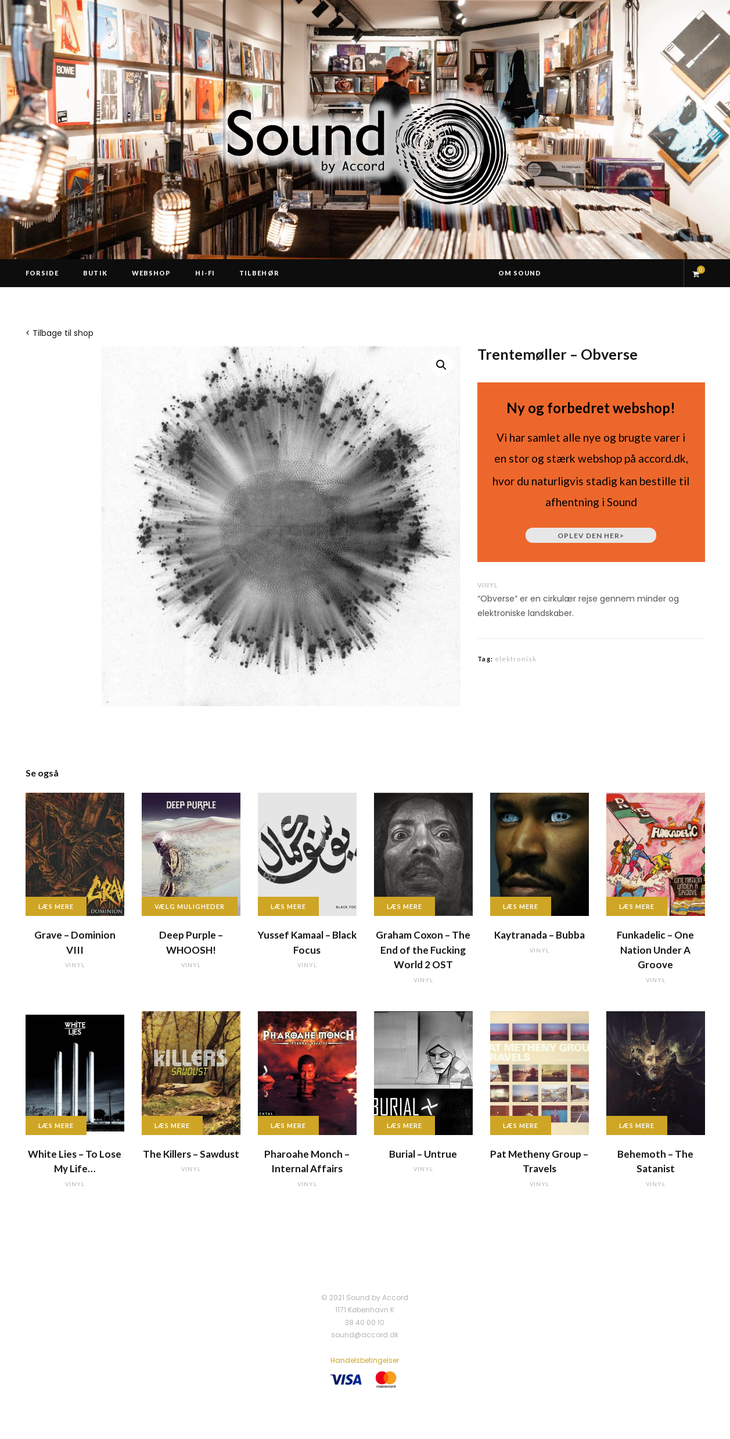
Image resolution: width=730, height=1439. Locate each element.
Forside (42, 273)
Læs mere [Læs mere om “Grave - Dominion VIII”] (56, 906)
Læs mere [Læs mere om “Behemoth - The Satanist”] (637, 1125)
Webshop (151, 273)
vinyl (487, 585)
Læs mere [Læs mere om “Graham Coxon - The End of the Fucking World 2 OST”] (405, 906)
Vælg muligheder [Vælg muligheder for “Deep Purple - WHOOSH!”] (189, 906)
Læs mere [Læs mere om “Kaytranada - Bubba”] (521, 906)
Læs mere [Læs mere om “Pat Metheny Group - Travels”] (521, 1125)
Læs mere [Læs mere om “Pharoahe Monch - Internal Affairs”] (289, 1125)
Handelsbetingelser (364, 1360)
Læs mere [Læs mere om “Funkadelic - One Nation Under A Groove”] (637, 906)
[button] (441, 365)
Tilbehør (259, 273)
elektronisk (516, 659)
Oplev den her (591, 535)
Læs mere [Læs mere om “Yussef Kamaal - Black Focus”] (289, 906)
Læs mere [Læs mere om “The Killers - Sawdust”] (172, 1125)
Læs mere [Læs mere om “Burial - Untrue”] (405, 1125)
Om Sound (520, 273)
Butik (95, 273)
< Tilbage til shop (60, 333)
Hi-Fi (205, 273)
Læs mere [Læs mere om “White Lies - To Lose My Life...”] (56, 1125)
